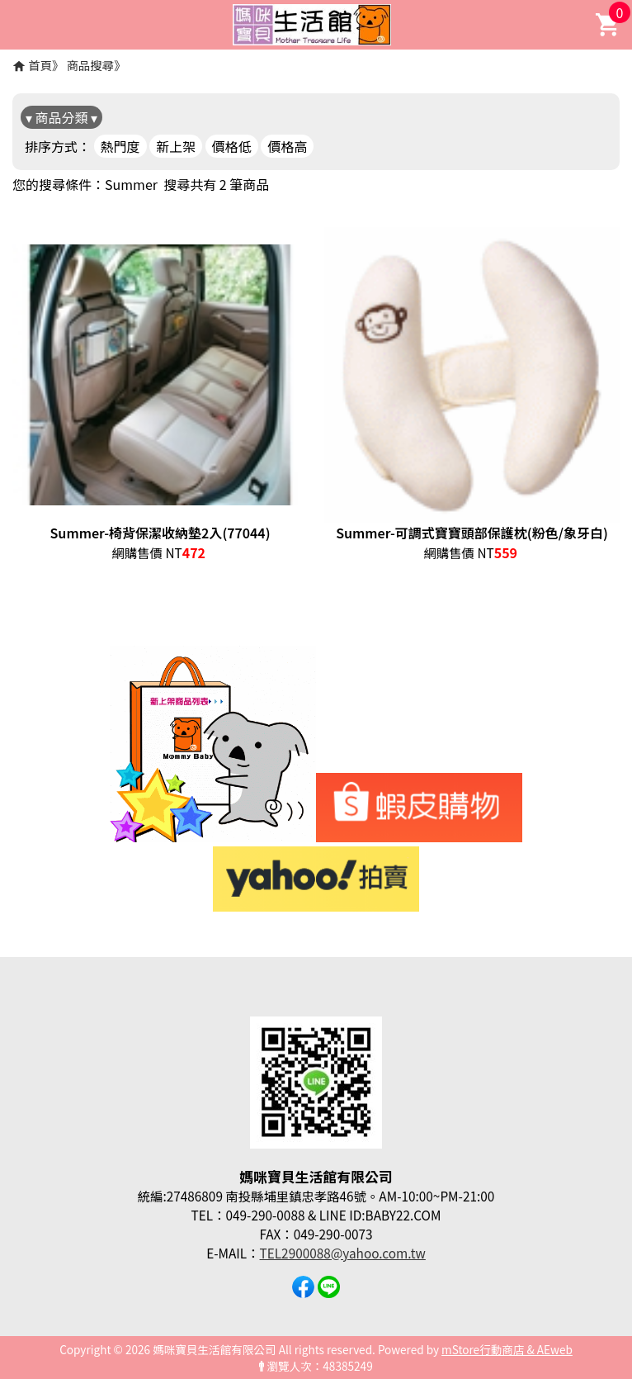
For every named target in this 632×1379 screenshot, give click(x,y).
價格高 (287, 146)
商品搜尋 (91, 64)
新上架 (176, 146)
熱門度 (120, 146)
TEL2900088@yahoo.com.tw (343, 1253)
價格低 (232, 146)
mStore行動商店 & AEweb (507, 1349)
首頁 (40, 64)
